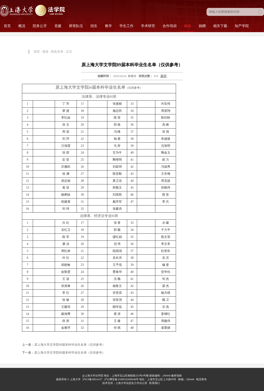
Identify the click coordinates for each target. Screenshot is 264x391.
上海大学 (75, 379)
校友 (187, 26)
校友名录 (57, 51)
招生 (93, 26)
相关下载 (220, 26)
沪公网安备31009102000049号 (121, 379)
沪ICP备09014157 (92, 379)
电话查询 (201, 379)
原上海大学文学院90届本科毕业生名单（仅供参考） (69, 344)
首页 (7, 26)
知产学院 (242, 26)
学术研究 (148, 26)
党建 (57, 26)
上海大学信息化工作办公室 (132, 383)
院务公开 (40, 26)
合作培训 (170, 26)
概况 (21, 26)
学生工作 (126, 26)
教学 (108, 26)
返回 (163, 76)
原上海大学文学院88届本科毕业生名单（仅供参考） (69, 352)
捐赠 (202, 26)
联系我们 (154, 383)
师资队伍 (76, 26)
